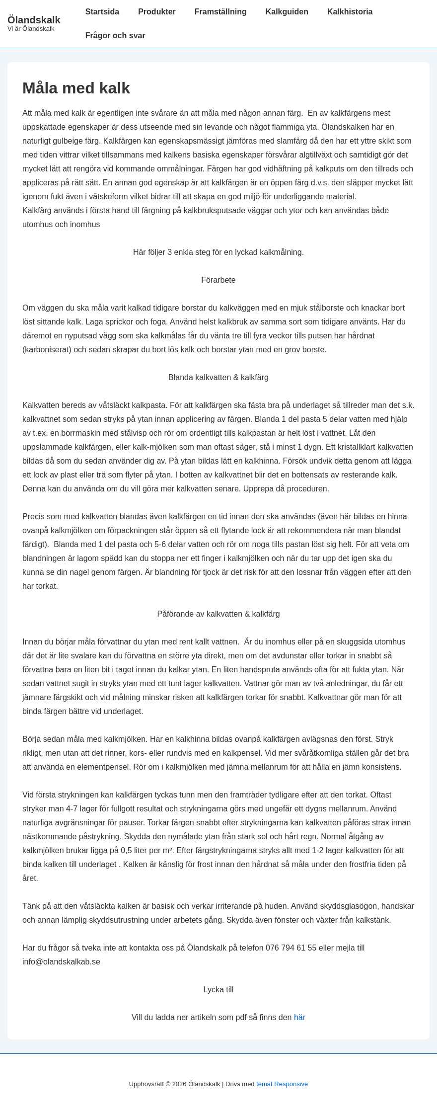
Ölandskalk (34, 19)
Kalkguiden (287, 11)
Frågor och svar (115, 35)
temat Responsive (282, 1084)
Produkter (157, 11)
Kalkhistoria (350, 11)
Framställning (221, 11)
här (299, 1017)
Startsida (102, 11)
